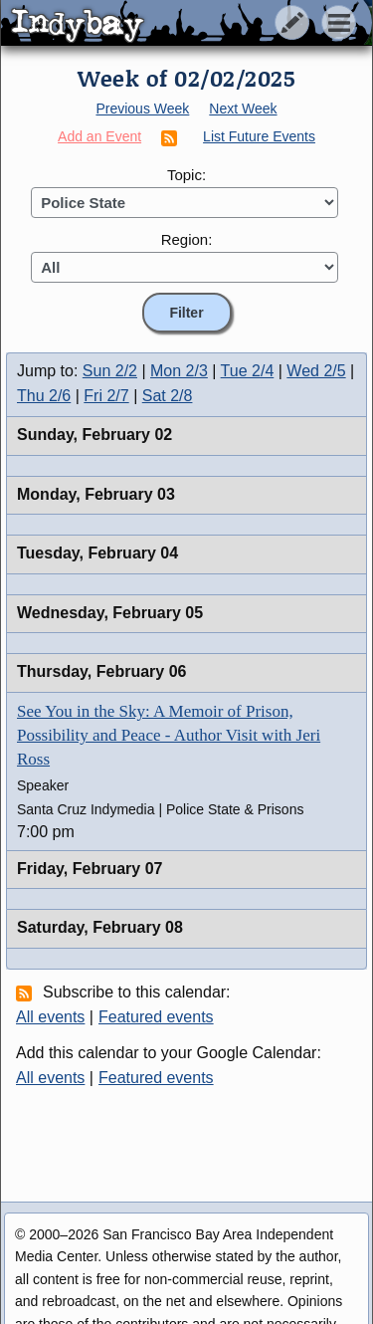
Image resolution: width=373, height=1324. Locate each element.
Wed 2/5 (315, 370)
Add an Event (99, 136)
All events (50, 1016)
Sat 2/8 (167, 395)
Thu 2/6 (44, 395)
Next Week (243, 108)
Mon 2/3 (179, 370)
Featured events (156, 1016)
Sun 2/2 (110, 370)
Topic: (186, 174)
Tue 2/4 (248, 370)
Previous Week (142, 108)
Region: (187, 239)
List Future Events (259, 136)
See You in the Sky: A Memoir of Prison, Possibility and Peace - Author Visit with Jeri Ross (168, 735)
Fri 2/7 (106, 395)
